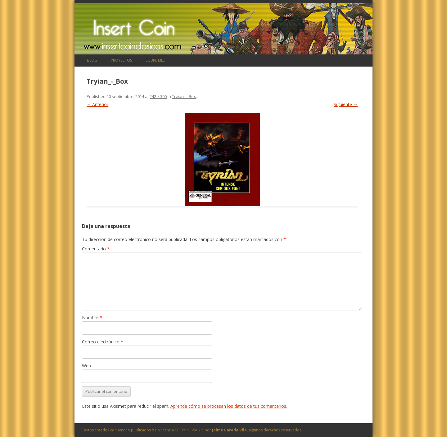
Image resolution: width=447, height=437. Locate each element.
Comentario (96, 249)
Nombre (92, 317)
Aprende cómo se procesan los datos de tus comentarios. (228, 406)
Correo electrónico (102, 342)
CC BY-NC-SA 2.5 (189, 430)
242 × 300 (158, 96)
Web (86, 366)
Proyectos (121, 60)
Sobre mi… (155, 60)
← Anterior (97, 104)
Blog (92, 60)
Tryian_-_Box (184, 96)
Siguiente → (346, 104)
